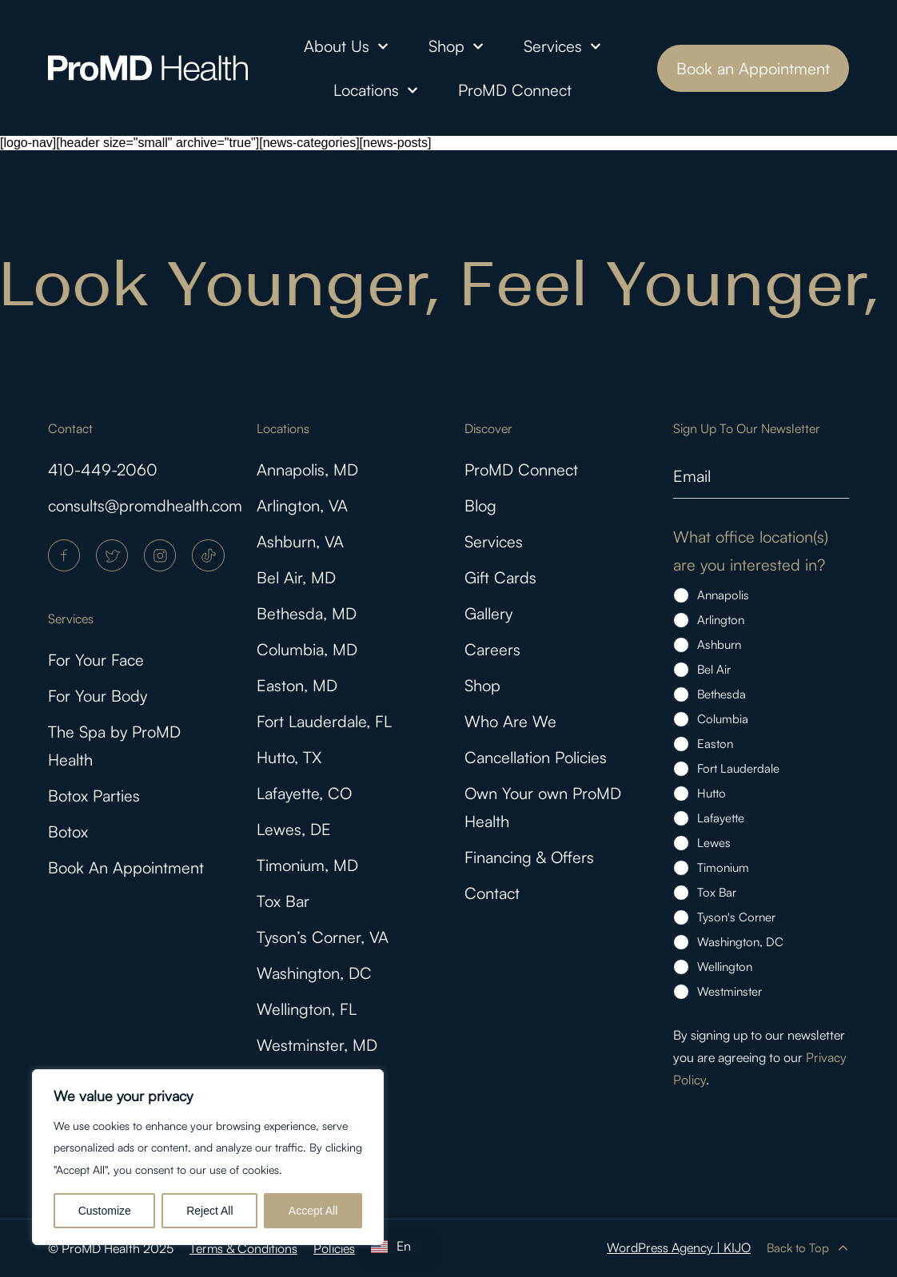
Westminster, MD (317, 1045)
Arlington (720, 619)
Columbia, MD (307, 649)
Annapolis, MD (307, 469)
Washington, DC (314, 973)
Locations (375, 90)
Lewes (714, 842)
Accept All (313, 1210)
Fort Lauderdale (738, 768)
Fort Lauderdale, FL (324, 721)
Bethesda (721, 694)
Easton (715, 743)
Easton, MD (297, 685)
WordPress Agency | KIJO (679, 1247)
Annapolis (723, 595)
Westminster (729, 991)
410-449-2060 (102, 469)
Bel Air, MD (296, 577)
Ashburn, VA (300, 541)
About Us (346, 46)
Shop (456, 46)
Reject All (209, 1210)
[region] (208, 1157)
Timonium (723, 867)
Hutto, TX (289, 757)
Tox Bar (283, 901)
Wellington (724, 966)
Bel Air (714, 669)
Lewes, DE (294, 829)
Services (562, 46)
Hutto (711, 793)
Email (692, 476)
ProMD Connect (515, 90)
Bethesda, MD (307, 613)
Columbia (722, 718)
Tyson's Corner (736, 917)
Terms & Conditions (243, 1248)
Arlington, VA (302, 505)
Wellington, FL (307, 1009)
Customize (104, 1210)
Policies (334, 1248)
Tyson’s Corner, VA (323, 937)
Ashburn (719, 644)
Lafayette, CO (304, 793)
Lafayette (720, 817)
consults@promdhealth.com (145, 505)
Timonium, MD (307, 865)
